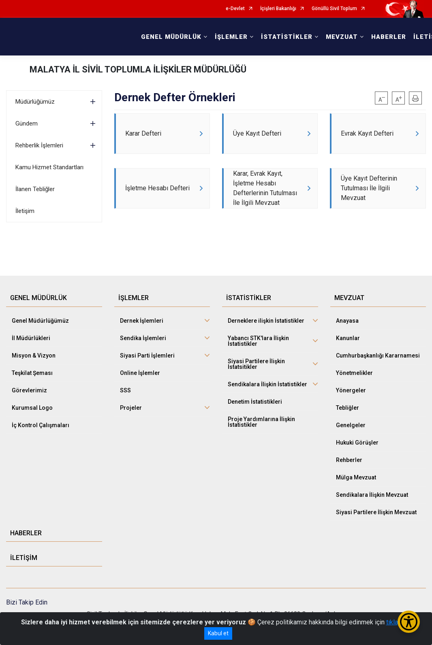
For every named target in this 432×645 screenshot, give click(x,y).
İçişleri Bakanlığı (278, 8)
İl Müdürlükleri (31, 338)
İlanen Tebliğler (35, 189)
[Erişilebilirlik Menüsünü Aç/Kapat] (409, 622)
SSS (125, 390)
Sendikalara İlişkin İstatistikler (267, 384)
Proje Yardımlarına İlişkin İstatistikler (261, 422)
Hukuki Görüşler (357, 442)
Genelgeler (351, 425)
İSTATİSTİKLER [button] (286, 36)
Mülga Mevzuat (356, 477)
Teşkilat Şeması (32, 373)
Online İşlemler (140, 373)
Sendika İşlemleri (143, 338)
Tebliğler (347, 407)
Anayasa (347, 320)
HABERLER (388, 36)
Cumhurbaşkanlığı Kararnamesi (378, 355)
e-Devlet (235, 8)
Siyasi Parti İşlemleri (147, 355)
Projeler (131, 407)
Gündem (26, 123)
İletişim (24, 211)
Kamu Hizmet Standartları (49, 167)
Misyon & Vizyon (34, 355)
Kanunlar (348, 338)
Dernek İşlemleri (141, 320)
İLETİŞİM (23, 558)
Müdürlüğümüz (35, 101)
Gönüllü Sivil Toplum (334, 8)
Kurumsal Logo (32, 407)
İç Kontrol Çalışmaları (40, 425)
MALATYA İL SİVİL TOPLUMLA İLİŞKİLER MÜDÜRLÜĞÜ (138, 69)
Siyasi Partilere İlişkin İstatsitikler (256, 364)
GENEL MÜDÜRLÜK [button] (171, 36)
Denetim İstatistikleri (255, 401)
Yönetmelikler (354, 373)
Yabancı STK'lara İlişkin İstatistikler (258, 341)
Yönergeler (351, 390)
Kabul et (218, 633)
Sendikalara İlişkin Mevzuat (372, 495)
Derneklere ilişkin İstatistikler (266, 320)
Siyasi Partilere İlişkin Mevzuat (376, 512)
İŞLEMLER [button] (231, 36)
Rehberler (349, 460)
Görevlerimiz (29, 390)
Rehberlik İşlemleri (39, 145)
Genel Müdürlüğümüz (40, 320)
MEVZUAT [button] (342, 36)
